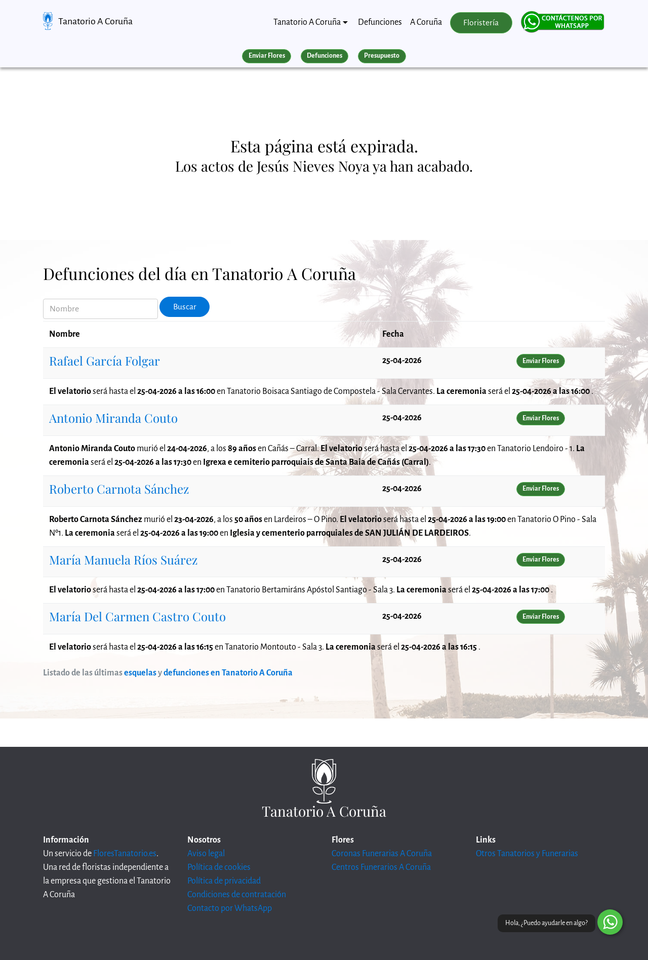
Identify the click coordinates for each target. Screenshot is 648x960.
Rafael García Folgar (104, 360)
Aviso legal (206, 853)
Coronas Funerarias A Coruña (382, 853)
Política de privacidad (224, 881)
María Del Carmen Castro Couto (137, 616)
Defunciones (380, 22)
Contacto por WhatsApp (229, 908)
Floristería (481, 22)
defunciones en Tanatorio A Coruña (228, 672)
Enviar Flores (267, 55)
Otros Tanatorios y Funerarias (527, 853)
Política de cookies (219, 867)
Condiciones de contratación (236, 894)
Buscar (184, 306)
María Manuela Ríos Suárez (123, 559)
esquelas (140, 672)
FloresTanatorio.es (124, 853)
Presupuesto (381, 55)
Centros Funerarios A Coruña (381, 867)
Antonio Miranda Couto (113, 418)
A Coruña (426, 22)
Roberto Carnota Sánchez (119, 489)
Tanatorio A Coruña (95, 21)
